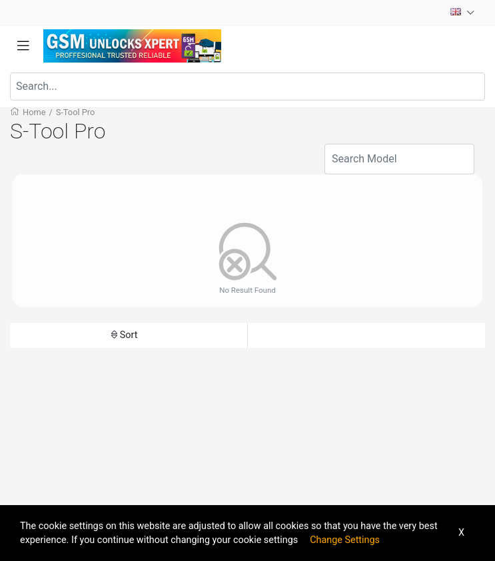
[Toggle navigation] (23, 46)
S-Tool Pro (75, 112)
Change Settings (345, 540)
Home (34, 112)
